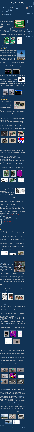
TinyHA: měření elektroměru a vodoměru (6, 349)
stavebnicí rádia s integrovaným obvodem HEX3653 (17, 29)
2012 (27, 21)
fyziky (4, 14)
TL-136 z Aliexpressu (17, 157)
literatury (10, 14)
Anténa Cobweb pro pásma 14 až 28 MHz (6, 388)
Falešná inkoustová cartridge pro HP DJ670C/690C (7, 10)
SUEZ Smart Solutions (13, 363)
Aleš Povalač (30, 6)
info (4, 96)
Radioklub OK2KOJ (31, 8)
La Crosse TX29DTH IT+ (20, 309)
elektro (3, 45)
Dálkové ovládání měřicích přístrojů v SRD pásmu (6, 9)
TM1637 (3, 165)
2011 (27, 22)
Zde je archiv (22, 128)
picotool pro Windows (4, 292)
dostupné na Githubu (7, 323)
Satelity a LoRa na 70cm (3, 48)
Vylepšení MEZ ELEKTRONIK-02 (5, 18)
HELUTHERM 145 (16, 402)
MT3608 (22, 163)
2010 (27, 23)
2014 (27, 20)
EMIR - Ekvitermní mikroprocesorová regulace (6, 8)
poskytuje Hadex (8, 31)
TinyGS (14, 49)
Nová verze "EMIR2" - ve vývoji (17, 8)
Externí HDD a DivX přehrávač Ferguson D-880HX (7, 7)
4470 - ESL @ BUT (10, 75)
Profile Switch (3, 15)
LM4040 (18, 164)
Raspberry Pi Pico (8, 264)
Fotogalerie (12, 8)
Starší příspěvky (23, 427)
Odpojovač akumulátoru (3, 229)
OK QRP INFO (6, 389)
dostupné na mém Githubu (9, 249)
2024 (27, 16)
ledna (28, 12)
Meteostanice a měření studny (4, 147)
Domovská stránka (11, 427)
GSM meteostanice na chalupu (4, 305)
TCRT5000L (8, 357)
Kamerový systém (3, 186)
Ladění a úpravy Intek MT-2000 (5, 11)
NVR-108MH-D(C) (5, 194)
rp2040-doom (2, 263)
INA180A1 (6, 164)
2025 (27, 15)
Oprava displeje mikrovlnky (4, 99)
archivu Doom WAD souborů (3, 290)
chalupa (5, 183)
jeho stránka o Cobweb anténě (21, 396)
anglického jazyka (7, 14)
